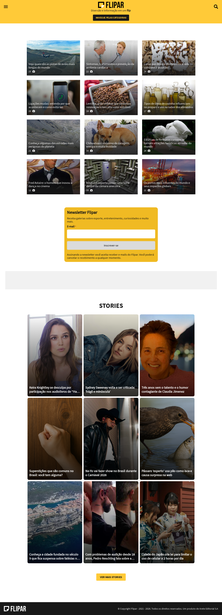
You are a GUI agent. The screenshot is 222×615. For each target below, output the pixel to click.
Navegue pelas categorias (111, 17)
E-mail (71, 226)
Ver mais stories (111, 577)
